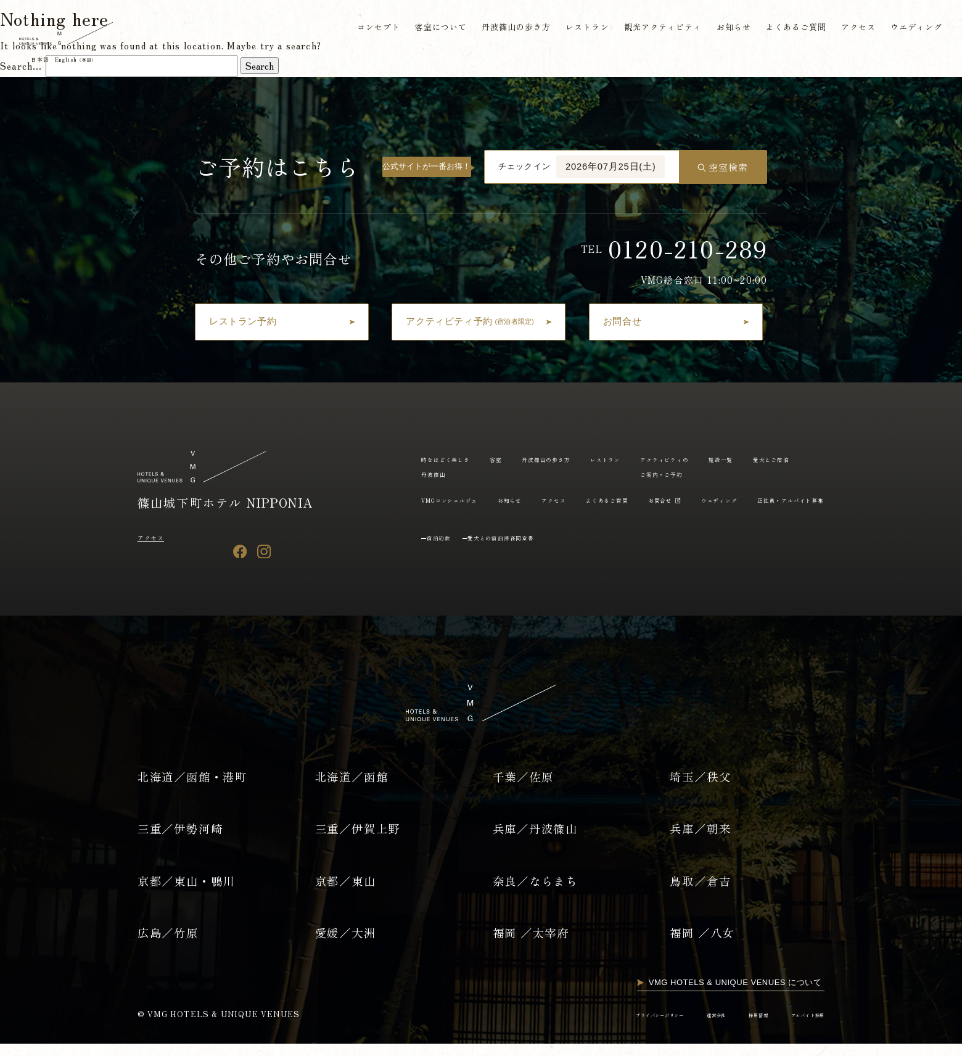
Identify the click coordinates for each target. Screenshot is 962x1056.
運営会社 (681, 1026)
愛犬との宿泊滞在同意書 (532, 563)
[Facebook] (240, 551)
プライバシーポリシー (605, 1026)
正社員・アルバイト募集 (606, 525)
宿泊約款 (446, 563)
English (96, 61)
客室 (519, 458)
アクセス (854, 29)
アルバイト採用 (798, 1026)
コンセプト (369, 29)
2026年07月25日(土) (610, 166)
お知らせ (728, 29)
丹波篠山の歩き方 (509, 29)
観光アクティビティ (656, 29)
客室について (432, 29)
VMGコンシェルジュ (589, 499)
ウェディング (511, 525)
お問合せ (438, 525)
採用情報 (734, 1026)
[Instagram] (264, 551)
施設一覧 (438, 499)
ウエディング (913, 29)
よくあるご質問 (790, 29)
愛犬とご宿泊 (503, 499)
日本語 (48, 61)
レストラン (580, 29)
